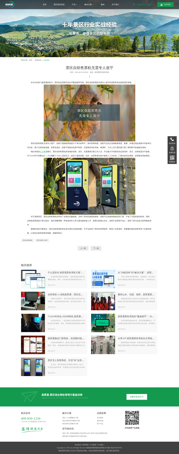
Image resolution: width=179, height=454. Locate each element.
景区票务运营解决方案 (70, 424)
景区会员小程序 (88, 433)
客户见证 (100, 424)
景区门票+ (66, 433)
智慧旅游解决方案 (76, 433)
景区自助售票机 (27, 240)
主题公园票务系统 (101, 433)
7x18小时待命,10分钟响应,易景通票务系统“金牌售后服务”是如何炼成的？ (85, 316)
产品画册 (93, 445)
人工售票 (43, 152)
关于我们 (115, 4)
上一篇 (83, 248)
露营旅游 (65, 436)
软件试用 (166, 5)
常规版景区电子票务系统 (78, 436)
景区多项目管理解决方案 (71, 421)
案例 (102, 4)
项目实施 (100, 421)
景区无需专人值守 (42, 240)
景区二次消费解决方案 (70, 418)
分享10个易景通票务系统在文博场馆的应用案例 (142, 338)
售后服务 (100, 418)
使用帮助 (85, 445)
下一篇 (96, 248)
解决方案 (89, 4)
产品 (74, 4)
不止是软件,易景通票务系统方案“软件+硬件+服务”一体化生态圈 (80, 272)
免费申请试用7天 (137, 397)
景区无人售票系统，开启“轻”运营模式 (67, 360)
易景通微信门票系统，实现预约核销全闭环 (69, 338)
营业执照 (78, 445)
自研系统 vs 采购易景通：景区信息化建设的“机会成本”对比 (78, 294)
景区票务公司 (68, 451)
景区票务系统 (59, 4)
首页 (44, 4)
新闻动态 (38, 60)
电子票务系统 (111, 451)
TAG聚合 (100, 445)
